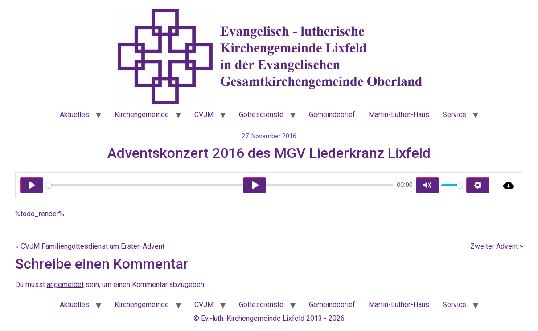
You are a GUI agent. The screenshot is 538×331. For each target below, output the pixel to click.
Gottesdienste (261, 114)
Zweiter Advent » (496, 246)
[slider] (219, 185)
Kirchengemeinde (142, 114)
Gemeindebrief (332, 114)
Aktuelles (74, 114)
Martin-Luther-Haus (399, 114)
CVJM (204, 114)
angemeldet (65, 284)
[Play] (31, 185)
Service (454, 114)
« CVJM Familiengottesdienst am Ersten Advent (89, 246)
